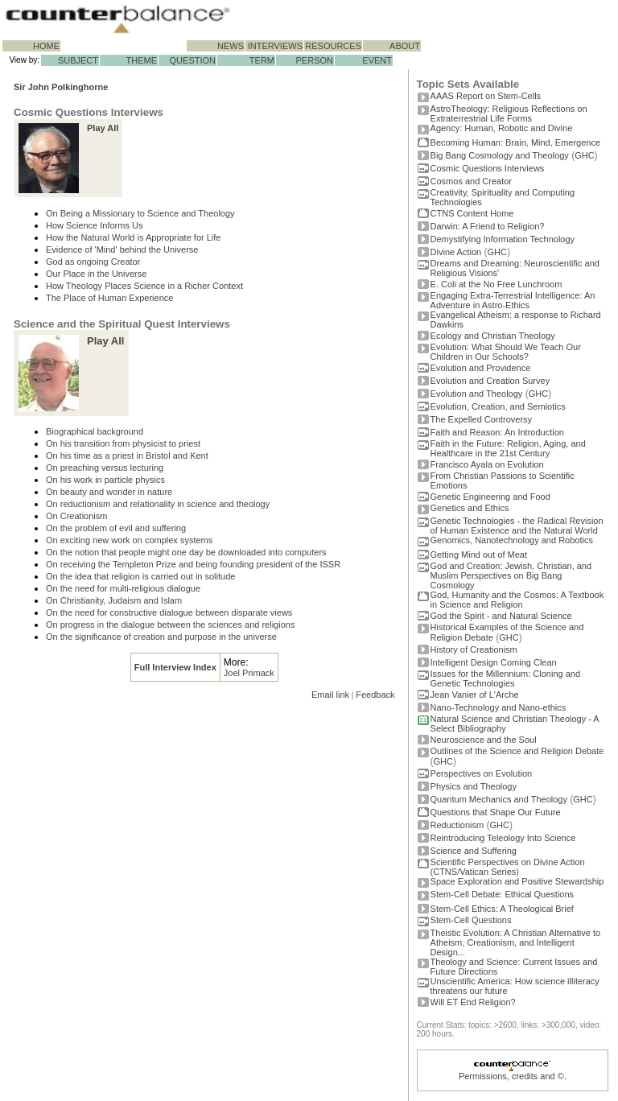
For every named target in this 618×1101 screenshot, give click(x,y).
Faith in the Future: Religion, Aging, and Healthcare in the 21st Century (508, 448)
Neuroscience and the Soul (484, 739)
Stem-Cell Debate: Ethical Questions (503, 894)
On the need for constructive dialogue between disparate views (169, 612)
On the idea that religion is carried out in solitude (140, 576)
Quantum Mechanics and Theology (499, 799)
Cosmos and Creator (472, 181)
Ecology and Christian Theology (493, 335)
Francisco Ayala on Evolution (487, 464)
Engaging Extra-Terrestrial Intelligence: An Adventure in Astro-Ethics (513, 300)
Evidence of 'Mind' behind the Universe (122, 249)
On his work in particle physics (105, 480)
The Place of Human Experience (109, 298)
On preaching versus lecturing (104, 467)
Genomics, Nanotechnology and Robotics (512, 540)
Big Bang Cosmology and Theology (500, 155)
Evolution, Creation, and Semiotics (498, 406)
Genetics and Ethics (470, 508)
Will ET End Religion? (473, 1002)
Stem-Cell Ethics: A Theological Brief (502, 908)
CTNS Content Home (472, 213)
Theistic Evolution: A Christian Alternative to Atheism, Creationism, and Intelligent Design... (516, 942)
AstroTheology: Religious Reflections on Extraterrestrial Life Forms (509, 113)
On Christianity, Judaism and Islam (114, 600)
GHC (584, 155)
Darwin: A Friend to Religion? (488, 226)
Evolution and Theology (477, 393)
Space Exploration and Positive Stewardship (517, 881)
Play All (102, 128)
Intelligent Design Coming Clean (494, 662)
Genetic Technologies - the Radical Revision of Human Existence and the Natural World (517, 525)
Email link (330, 694)
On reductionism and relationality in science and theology (158, 504)
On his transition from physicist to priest (123, 443)
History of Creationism (474, 649)
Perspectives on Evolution (482, 773)
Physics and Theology (474, 786)
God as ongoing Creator (93, 261)
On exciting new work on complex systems (129, 540)
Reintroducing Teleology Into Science (503, 838)
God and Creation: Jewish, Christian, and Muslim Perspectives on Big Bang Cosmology (511, 575)
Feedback (375, 694)
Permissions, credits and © (511, 1076)
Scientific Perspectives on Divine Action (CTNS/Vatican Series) (508, 866)
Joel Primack (249, 673)
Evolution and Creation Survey (490, 381)
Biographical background (94, 431)
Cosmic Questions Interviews (488, 168)
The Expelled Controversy (482, 419)
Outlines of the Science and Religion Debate (517, 751)
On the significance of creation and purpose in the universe (161, 636)
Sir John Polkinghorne (61, 87)
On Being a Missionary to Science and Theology (140, 213)
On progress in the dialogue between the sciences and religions (170, 624)
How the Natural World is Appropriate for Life (133, 237)
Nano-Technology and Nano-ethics (498, 707)
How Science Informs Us (94, 225)
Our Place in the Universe (96, 273)
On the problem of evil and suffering (116, 528)
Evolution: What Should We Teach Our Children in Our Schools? (506, 351)
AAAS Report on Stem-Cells (486, 96)
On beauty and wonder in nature (109, 492)
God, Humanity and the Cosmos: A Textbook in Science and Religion (517, 599)
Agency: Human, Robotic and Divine (502, 128)
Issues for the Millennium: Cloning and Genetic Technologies (505, 678)
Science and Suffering (474, 851)
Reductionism (457, 825)
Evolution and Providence (481, 368)
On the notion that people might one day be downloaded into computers (186, 552)
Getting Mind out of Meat (479, 554)
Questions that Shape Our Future (496, 812)
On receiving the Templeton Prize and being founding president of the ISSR (193, 564)
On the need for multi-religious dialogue (123, 588)
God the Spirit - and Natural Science (501, 616)
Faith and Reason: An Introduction (497, 432)
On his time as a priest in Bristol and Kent (127, 455)
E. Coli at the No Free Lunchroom (496, 284)
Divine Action (456, 252)
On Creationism (76, 516)
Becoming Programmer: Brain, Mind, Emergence (516, 142)
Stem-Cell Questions (471, 920)
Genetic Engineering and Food (490, 496)
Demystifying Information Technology (503, 239)
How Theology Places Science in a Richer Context (144, 286)
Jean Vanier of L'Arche (475, 694)
